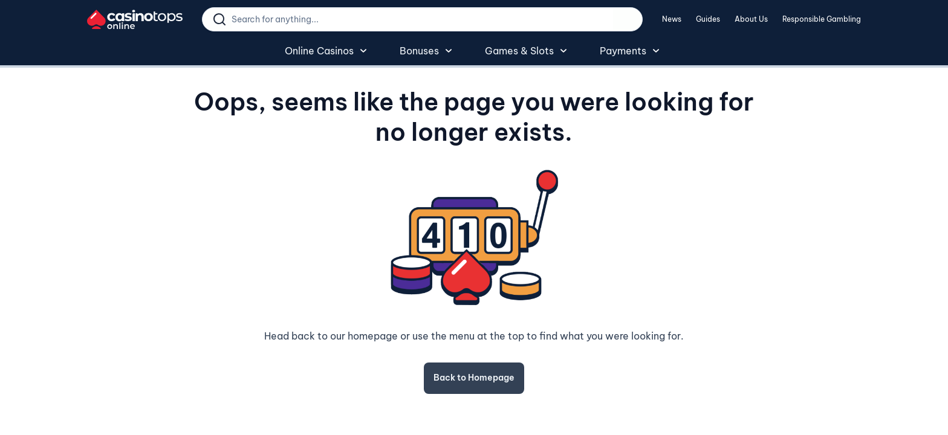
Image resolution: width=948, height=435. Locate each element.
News (671, 19)
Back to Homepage (474, 377)
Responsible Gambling (821, 19)
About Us (751, 19)
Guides (708, 19)
